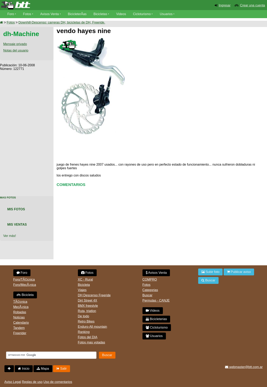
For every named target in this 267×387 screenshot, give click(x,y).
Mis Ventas (17, 224)
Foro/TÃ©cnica (24, 279)
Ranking (84, 332)
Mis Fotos (16, 209)
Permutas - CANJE (156, 300)
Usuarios (166, 14)
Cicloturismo (142, 14)
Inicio (23, 368)
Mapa (43, 368)
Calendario (21, 322)
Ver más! (9, 236)
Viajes (82, 290)
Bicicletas (100, 14)
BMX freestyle (88, 305)
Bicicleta (25, 295)
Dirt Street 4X (87, 300)
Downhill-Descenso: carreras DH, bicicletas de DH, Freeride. (61, 22)
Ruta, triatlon (87, 311)
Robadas (19, 312)
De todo (83, 316)
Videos (121, 14)
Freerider (19, 333)
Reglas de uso (32, 382)
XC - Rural (85, 279)
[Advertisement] (26, 131)
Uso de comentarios (57, 382)
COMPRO (149, 279)
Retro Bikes (86, 321)
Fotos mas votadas (91, 342)
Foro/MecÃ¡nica (24, 284)
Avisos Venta (49, 14)
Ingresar (225, 5)
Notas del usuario (15, 50)
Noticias (19, 317)
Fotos (27, 14)
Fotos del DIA (87, 337)
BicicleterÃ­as (77, 14)
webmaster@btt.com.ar (244, 367)
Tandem (19, 328)
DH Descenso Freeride (94, 295)
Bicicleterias (156, 319)
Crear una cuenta (252, 5)
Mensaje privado (15, 44)
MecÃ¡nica (21, 307)
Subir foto (210, 272)
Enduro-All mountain (92, 326)
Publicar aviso (239, 272)
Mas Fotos (8, 197)
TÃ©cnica (20, 301)
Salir (61, 368)
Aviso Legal (12, 382)
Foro (10, 14)
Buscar (147, 295)
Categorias (150, 290)
